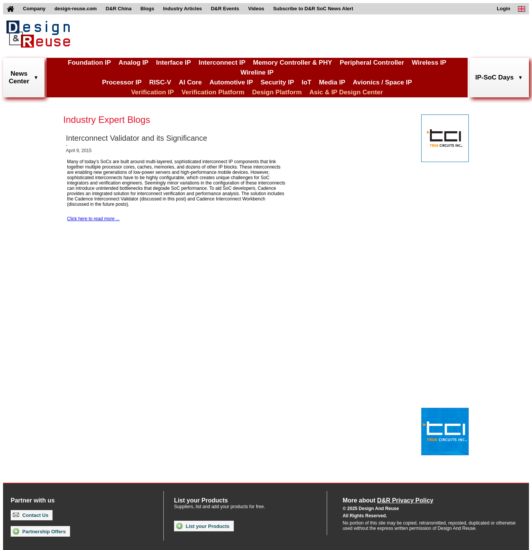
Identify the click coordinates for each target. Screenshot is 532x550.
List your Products (202, 526)
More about (388, 500)
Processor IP (122, 82)
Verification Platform (213, 92)
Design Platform (277, 92)
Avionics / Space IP (382, 82)
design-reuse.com (75, 8)
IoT (307, 82)
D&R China (119, 8)
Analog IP (133, 62)
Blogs (147, 8)
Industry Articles (182, 8)
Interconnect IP (221, 62)
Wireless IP (429, 62)
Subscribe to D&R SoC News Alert (313, 8)
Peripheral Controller (372, 62)
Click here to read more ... (93, 218)
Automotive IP (231, 82)
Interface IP (173, 62)
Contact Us (30, 515)
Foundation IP (89, 62)
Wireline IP (257, 72)
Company (34, 8)
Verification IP (152, 92)
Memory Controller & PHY (292, 62)
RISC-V (160, 82)
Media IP (332, 82)
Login (503, 8)
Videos (256, 8)
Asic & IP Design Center (346, 92)
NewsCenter (19, 77)
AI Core (190, 82)
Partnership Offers (39, 531)
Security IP (277, 82)
